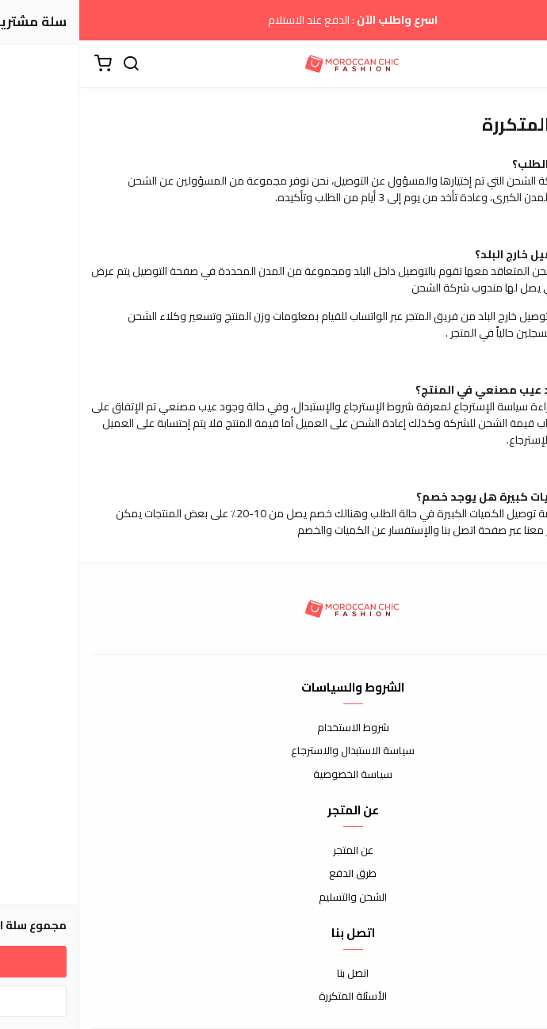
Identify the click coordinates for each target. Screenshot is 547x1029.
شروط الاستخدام (274, 728)
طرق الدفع (273, 874)
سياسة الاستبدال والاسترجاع (273, 751)
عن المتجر (274, 851)
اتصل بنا (273, 973)
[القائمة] (523, 64)
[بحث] (51, 64)
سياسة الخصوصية (273, 775)
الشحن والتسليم (273, 897)
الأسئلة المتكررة (273, 996)
